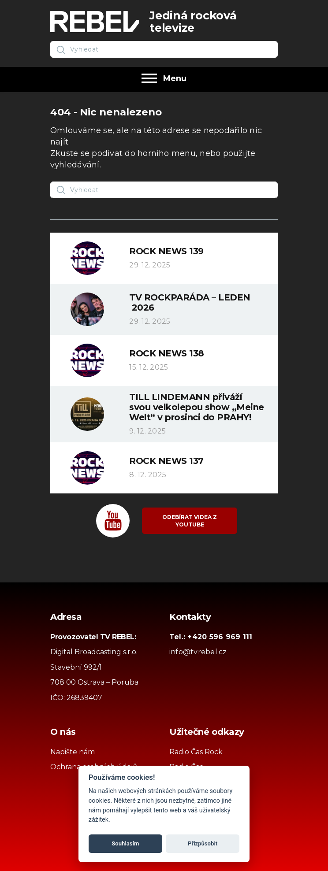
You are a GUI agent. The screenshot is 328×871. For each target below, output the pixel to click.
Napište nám (72, 752)
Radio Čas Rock (196, 752)
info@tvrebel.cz (198, 652)
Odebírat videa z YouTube (189, 521)
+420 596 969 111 (219, 637)
